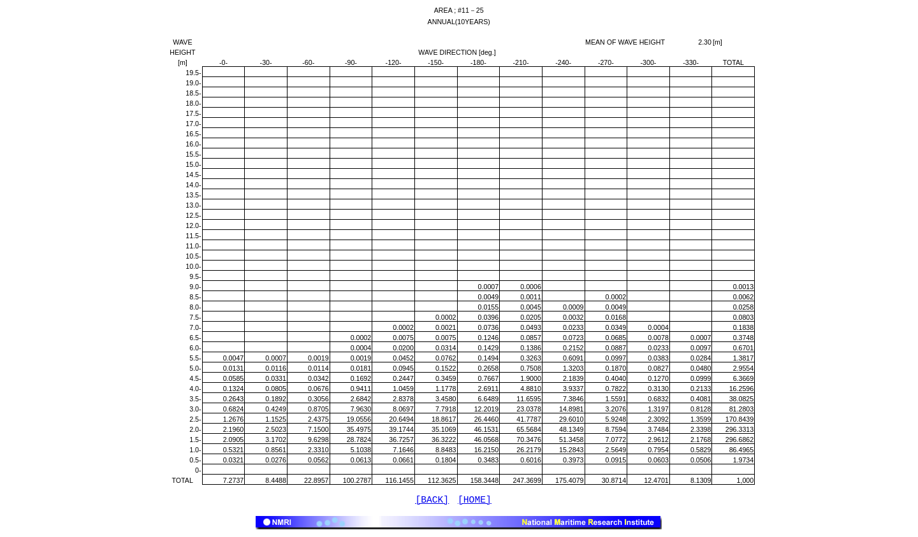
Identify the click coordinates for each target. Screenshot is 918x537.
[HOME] (475, 501)
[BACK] (432, 501)
